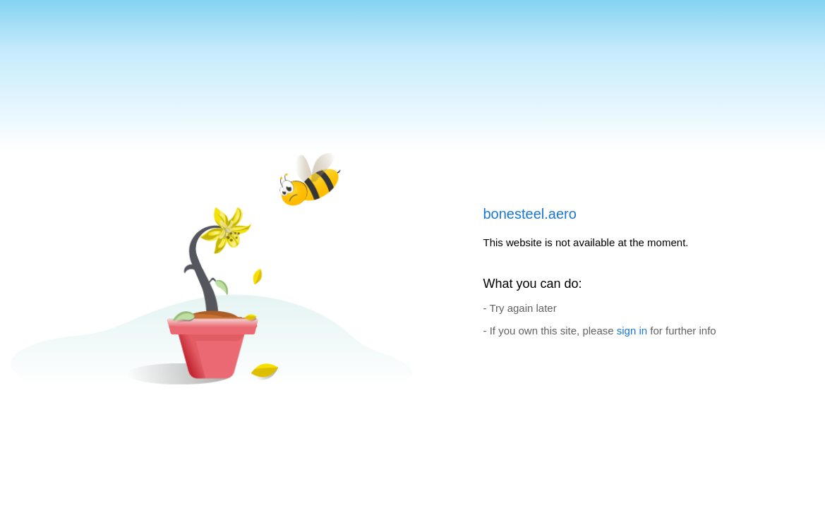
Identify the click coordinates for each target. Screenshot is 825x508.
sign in (632, 331)
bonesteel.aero (530, 214)
